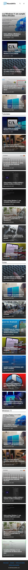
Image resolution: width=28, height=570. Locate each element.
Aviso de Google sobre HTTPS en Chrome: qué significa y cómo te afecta (13, 87)
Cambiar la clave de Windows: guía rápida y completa (13, 367)
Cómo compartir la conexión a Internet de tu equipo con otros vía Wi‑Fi (13, 385)
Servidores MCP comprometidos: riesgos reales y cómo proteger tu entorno (13, 403)
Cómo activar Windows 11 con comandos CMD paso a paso (12, 201)
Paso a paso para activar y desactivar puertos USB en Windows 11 (14, 146)
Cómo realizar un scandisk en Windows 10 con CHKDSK (12, 128)
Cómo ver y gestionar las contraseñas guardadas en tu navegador (12, 254)
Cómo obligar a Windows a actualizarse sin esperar (12, 34)
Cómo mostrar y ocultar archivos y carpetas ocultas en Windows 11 (13, 183)
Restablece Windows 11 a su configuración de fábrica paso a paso (13, 551)
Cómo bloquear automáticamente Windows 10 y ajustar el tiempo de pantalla (13, 236)
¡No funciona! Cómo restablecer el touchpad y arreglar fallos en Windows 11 (13, 218)
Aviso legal (6, 562)
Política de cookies (20, 562)
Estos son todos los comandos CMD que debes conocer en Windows (14, 277)
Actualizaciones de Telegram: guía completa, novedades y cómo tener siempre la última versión (14, 330)
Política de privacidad (14, 565)
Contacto (12, 562)
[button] (20, 3)
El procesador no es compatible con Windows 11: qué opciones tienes (14, 295)
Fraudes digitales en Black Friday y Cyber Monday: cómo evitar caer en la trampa (14, 312)
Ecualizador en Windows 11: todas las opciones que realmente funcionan (13, 164)
